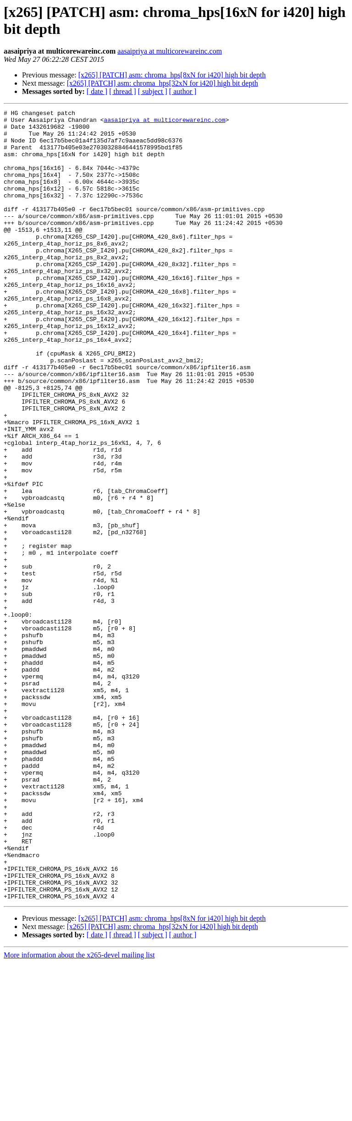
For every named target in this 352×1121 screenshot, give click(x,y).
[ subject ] (152, 91)
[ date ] (97, 91)
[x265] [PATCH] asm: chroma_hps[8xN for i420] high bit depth (172, 75)
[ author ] (183, 91)
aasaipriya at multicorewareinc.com (169, 51)
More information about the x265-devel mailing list (79, 1113)
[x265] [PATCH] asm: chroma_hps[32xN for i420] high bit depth (162, 83)
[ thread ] (122, 91)
